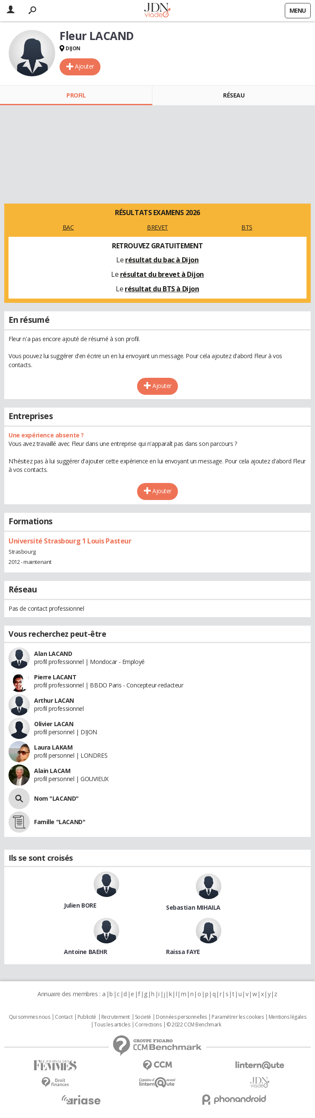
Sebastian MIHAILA (193, 907)
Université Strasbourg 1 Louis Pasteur (70, 541)
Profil (76, 95)
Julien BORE (80, 905)
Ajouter (84, 66)
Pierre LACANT (55, 677)
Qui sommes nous (29, 1017)
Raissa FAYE (183, 952)
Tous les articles (112, 1025)
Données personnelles (181, 1017)
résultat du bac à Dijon (161, 259)
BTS (246, 227)
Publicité (86, 1017)
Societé (143, 1017)
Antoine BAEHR (85, 952)
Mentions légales (287, 1017)
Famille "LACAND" (59, 822)
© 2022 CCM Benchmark (193, 1025)
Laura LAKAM (53, 747)
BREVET (157, 227)
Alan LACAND (53, 654)
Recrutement (115, 1017)
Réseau (233, 95)
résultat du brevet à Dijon (162, 274)
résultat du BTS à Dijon (162, 288)
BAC (68, 227)
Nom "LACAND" (56, 798)
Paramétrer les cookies (237, 1017)
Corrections (148, 1025)
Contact (63, 1017)
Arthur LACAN (54, 700)
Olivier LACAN (54, 724)
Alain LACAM (52, 771)
